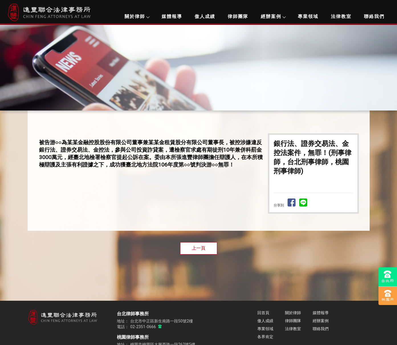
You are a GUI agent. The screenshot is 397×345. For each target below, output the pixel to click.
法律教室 (341, 16)
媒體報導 (172, 16)
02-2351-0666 (143, 326)
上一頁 (198, 248)
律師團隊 (238, 16)
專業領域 (308, 16)
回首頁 (263, 312)
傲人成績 (205, 16)
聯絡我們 (374, 16)
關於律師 (137, 16)
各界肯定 (265, 336)
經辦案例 (273, 16)
